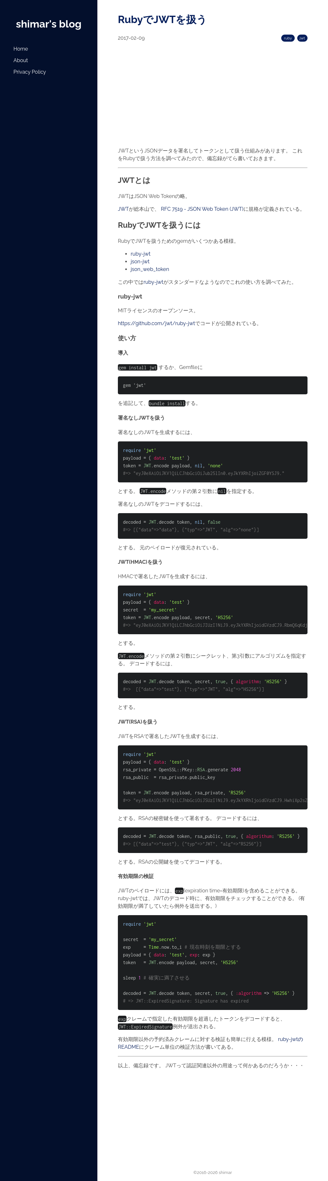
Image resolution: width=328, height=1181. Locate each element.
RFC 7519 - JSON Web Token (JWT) (202, 209)
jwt (302, 38)
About (20, 60)
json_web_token (150, 269)
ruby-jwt (141, 254)
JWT (123, 209)
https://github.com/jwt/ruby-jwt (156, 323)
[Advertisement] (46, 129)
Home (20, 49)
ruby (288, 38)
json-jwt (140, 261)
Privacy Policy (29, 72)
